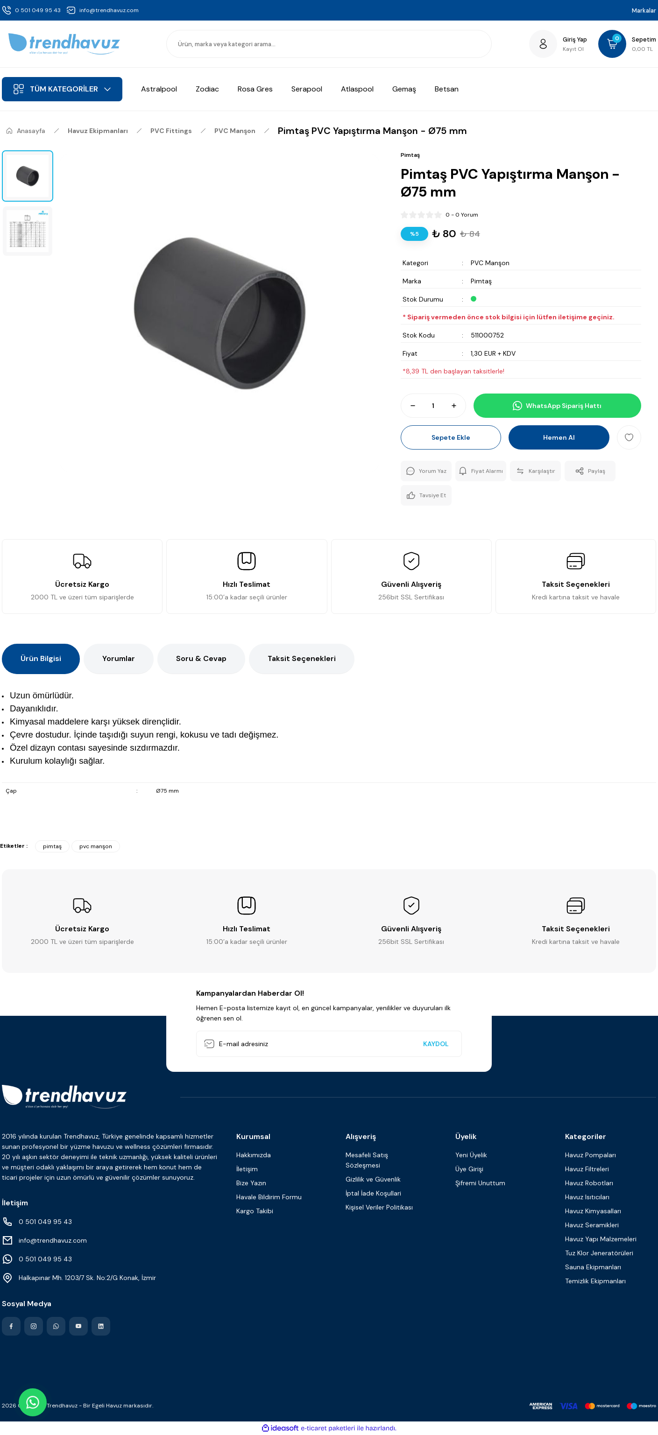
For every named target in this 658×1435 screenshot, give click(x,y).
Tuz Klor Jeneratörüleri (599, 1253)
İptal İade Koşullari (373, 1193)
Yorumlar (118, 658)
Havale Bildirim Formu (269, 1197)
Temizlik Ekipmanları (595, 1281)
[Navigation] (62, 89)
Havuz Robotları (589, 1183)
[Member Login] (558, 44)
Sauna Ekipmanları (593, 1267)
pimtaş (52, 846)
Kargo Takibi (254, 1211)
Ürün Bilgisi (41, 658)
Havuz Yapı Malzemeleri (601, 1239)
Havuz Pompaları (590, 1155)
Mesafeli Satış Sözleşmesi (367, 1160)
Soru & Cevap (201, 658)
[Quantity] (433, 406)
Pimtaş (481, 281)
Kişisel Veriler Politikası (379, 1207)
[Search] (329, 44)
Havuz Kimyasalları (593, 1211)
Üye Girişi (469, 1169)
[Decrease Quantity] (409, 406)
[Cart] (627, 44)
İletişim (247, 1169)
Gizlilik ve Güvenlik (373, 1179)
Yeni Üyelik (471, 1155)
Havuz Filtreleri (587, 1169)
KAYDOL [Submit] (436, 1044)
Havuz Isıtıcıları (587, 1197)
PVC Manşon (490, 263)
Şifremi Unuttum (480, 1183)
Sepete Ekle (451, 437)
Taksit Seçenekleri (302, 658)
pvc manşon (95, 846)
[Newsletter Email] (329, 1044)
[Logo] (64, 44)
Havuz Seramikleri (592, 1225)
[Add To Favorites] (629, 437)
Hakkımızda (253, 1155)
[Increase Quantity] (458, 406)
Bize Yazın (251, 1183)
